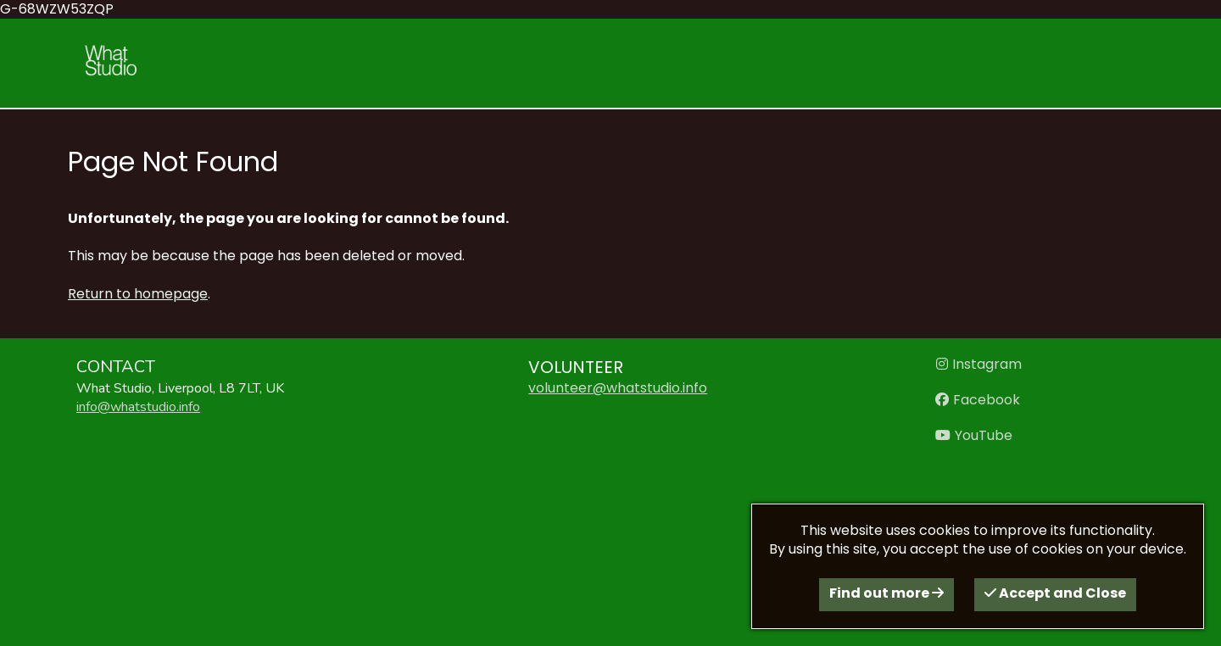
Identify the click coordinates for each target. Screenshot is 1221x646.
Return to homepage (138, 294)
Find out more (886, 593)
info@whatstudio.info (138, 407)
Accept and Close (1055, 593)
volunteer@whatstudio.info (617, 388)
